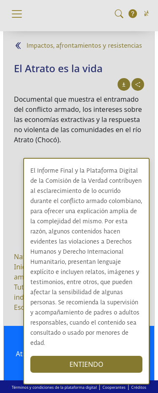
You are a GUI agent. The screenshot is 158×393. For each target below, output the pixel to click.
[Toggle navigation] (17, 13)
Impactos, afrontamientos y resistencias (84, 46)
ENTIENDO (87, 364)
